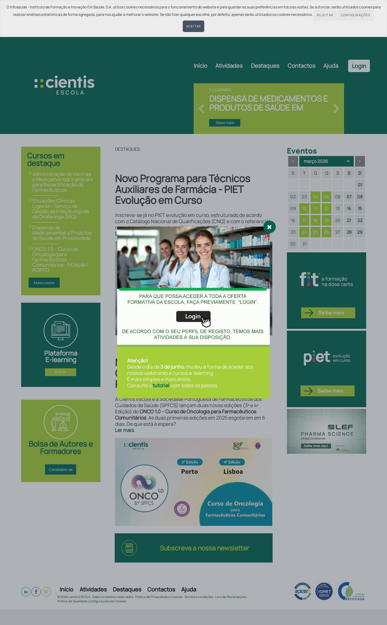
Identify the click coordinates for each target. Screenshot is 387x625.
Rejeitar (325, 15)
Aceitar (193, 26)
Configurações (356, 15)
